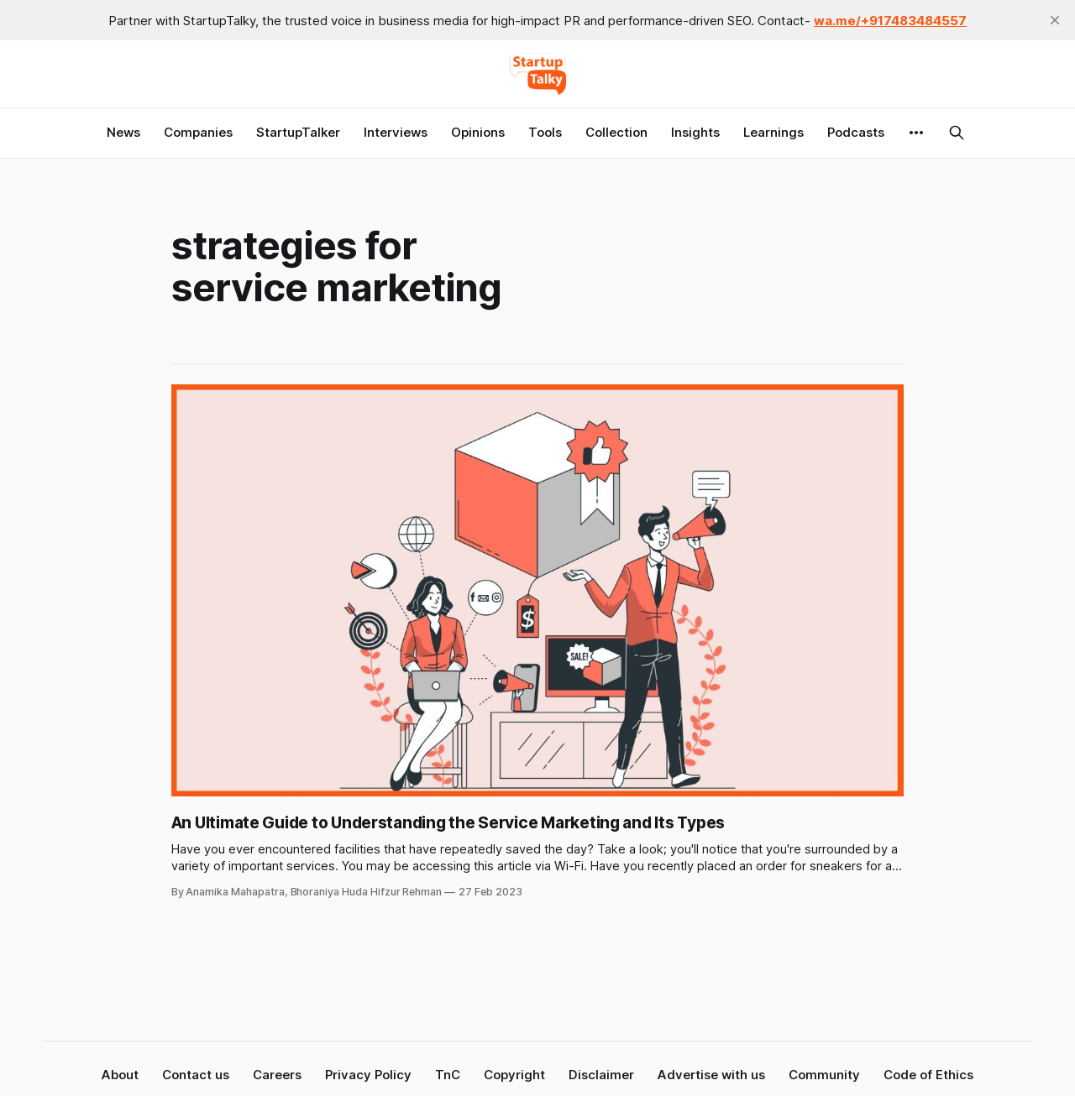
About (120, 1075)
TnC (447, 1075)
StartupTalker (298, 132)
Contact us (195, 1075)
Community (824, 1075)
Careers (277, 1075)
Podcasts (855, 132)
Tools (545, 132)
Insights (695, 132)
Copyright (514, 1075)
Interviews (395, 132)
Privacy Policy (368, 1075)
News (123, 132)
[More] (916, 132)
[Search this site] (956, 132)
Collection (616, 132)
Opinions (478, 132)
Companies (198, 132)
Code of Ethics (928, 1075)
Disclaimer (601, 1075)
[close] (1054, 20)
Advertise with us (711, 1075)
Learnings (773, 132)
